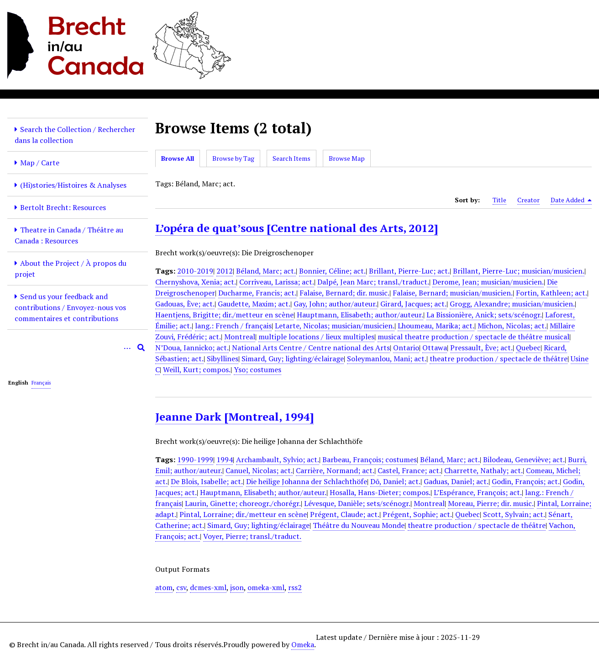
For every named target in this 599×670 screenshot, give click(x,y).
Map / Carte (39, 163)
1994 (224, 459)
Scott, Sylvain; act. (514, 514)
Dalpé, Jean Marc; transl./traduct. (373, 282)
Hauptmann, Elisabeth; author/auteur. (360, 315)
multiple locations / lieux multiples (316, 337)
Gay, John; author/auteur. (335, 304)
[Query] (77, 347)
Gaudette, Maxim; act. (254, 304)
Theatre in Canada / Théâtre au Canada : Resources (69, 235)
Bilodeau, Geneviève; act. (524, 459)
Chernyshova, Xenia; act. (195, 282)
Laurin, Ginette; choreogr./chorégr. (243, 503)
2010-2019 (195, 271)
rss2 (295, 587)
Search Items (291, 158)
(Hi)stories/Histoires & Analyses (73, 185)
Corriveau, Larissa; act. (276, 282)
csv (181, 587)
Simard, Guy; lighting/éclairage (293, 358)
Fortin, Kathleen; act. (551, 293)
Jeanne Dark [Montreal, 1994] (234, 416)
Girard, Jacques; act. (413, 304)
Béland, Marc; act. (266, 271)
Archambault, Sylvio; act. (277, 459)
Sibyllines (222, 358)
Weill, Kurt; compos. (197, 369)
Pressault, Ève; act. (481, 348)
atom (164, 587)
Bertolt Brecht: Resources (63, 207)
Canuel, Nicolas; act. (259, 470)
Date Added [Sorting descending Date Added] (571, 200)
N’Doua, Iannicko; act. (192, 348)
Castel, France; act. (409, 470)
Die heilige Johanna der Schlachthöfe (306, 481)
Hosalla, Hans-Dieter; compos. (380, 492)
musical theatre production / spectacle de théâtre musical (473, 337)
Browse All (177, 158)
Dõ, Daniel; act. (395, 481)
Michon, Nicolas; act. (512, 326)
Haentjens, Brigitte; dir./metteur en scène (224, 315)
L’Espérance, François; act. (478, 492)
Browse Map (347, 158)
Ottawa (434, 348)
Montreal (239, 337)
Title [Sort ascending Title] (499, 199)
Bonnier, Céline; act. (332, 271)
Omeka (302, 644)
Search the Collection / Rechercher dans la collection (75, 134)
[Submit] (141, 347)
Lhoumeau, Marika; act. (436, 326)
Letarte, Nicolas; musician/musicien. (334, 326)
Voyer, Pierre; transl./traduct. (252, 536)
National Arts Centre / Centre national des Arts (311, 348)
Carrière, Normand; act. (335, 470)
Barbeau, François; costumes (369, 459)
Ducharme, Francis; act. (257, 293)
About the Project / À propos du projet (70, 268)
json (237, 587)
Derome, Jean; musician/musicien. (488, 282)
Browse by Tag (233, 158)
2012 (224, 271)
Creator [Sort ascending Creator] (528, 199)
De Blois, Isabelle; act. (207, 481)
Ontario (406, 348)
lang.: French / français (233, 326)
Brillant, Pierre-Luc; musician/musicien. (518, 271)
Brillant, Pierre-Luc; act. (409, 271)
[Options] (127, 347)
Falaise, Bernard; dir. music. (344, 293)
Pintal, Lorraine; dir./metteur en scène (243, 514)
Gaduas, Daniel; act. (456, 481)
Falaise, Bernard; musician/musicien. (453, 293)
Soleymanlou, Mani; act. (386, 358)
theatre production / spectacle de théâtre (498, 358)
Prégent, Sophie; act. (417, 514)
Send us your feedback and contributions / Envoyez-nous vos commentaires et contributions (70, 307)
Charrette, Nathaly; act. (483, 470)
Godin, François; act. (526, 481)
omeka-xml (265, 587)
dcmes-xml (208, 587)
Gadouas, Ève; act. (185, 304)
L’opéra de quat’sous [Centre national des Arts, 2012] (296, 228)
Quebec (528, 348)
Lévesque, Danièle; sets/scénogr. (357, 503)
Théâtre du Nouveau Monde (359, 525)
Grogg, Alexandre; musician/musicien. (512, 304)
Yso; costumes (257, 369)
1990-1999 (195, 459)
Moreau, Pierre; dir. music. (491, 503)
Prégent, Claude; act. (344, 514)
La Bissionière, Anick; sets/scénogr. (484, 315)
